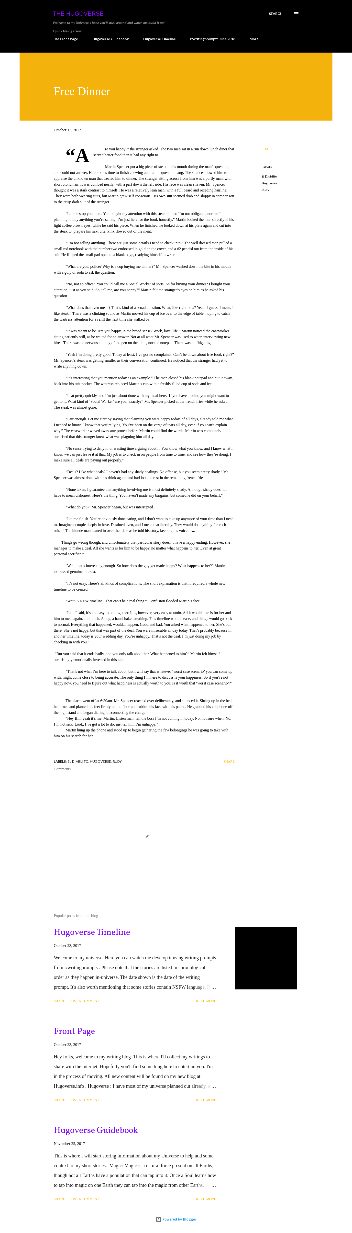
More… (255, 39)
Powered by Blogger (176, 1219)
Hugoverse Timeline (159, 39)
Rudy (265, 190)
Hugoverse (269, 183)
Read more (206, 1001)
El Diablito (269, 176)
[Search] (276, 14)
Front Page (74, 1032)
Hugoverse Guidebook (110, 39)
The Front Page (65, 39)
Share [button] (267, 149)
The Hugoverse (78, 13)
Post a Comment (84, 1001)
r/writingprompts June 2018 (212, 39)
